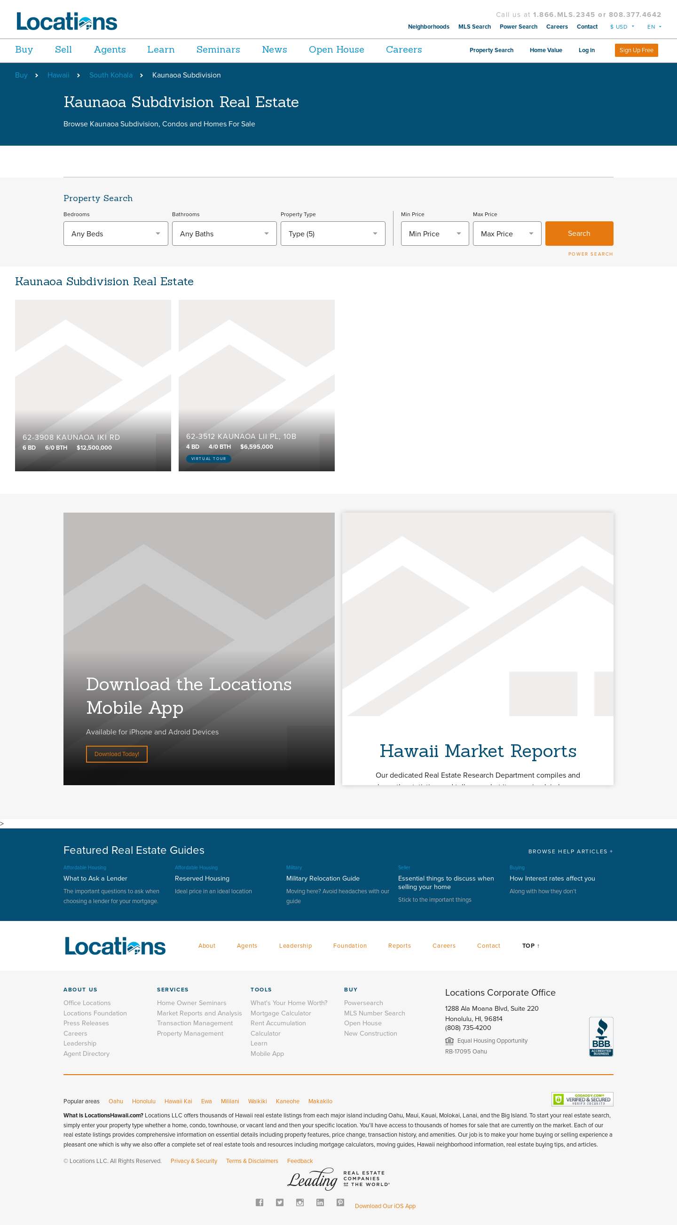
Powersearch (363, 1003)
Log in (587, 50)
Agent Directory (86, 1054)
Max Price (485, 214)
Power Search (518, 27)
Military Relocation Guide (323, 878)
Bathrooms (186, 214)
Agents (117, 49)
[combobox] (116, 233)
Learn (173, 49)
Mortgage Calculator (281, 1013)
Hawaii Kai (178, 1101)
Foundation (350, 946)
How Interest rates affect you (552, 878)
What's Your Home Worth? (289, 1003)
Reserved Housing (202, 878)
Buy (24, 49)
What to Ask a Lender (95, 878)
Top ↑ (531, 946)
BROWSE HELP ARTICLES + (571, 851)
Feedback (300, 1161)
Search (579, 233)
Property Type (298, 214)
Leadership (295, 946)
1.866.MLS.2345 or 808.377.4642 (597, 14)
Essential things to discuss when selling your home (446, 882)
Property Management (190, 1034)
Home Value (546, 50)
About (207, 946)
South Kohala (111, 75)
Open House (359, 49)
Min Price (413, 214)
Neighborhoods (428, 27)
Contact (587, 27)
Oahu (116, 1101)
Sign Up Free (636, 50)
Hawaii (58, 75)
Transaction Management (195, 1023)
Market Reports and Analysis (199, 1013)
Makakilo (320, 1101)
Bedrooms (76, 214)
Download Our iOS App (385, 1206)
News (294, 49)
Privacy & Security (194, 1161)
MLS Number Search (374, 1013)
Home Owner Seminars (192, 1003)
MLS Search (474, 27)
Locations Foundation (95, 1013)
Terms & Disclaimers (252, 1161)
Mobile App (267, 1054)
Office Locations (87, 1003)
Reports (399, 946)
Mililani (230, 1101)
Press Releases (86, 1023)
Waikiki (257, 1101)
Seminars (234, 49)
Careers (557, 27)
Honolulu (144, 1101)
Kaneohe (287, 1101)
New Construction (370, 1034)
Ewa (206, 1101)
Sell (67, 49)
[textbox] (115, 234)
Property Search (491, 50)
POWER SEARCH (591, 254)
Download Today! (116, 754)
